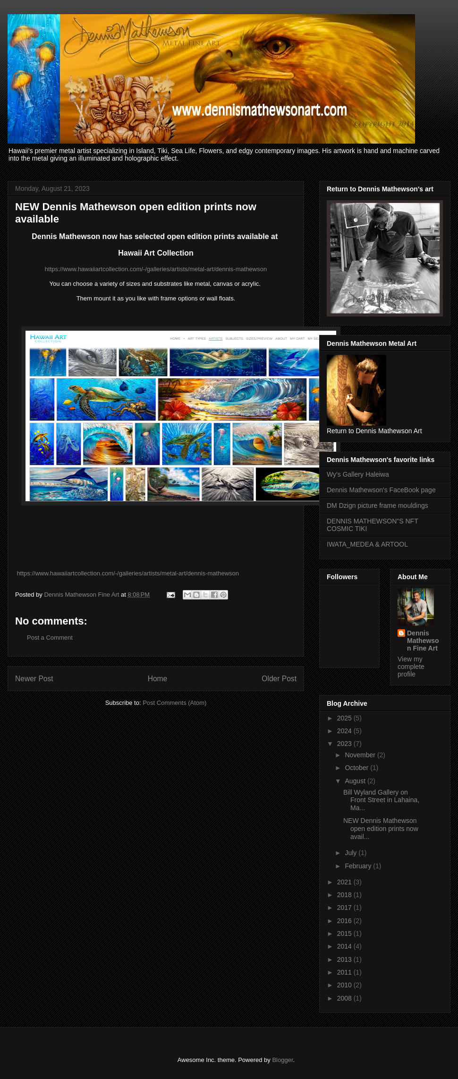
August (356, 781)
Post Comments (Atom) (174, 702)
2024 (345, 731)
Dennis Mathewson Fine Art (423, 640)
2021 (345, 882)
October (357, 767)
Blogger (282, 1059)
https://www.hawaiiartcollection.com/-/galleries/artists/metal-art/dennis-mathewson (156, 269)
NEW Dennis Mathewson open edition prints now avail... (380, 828)
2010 (345, 985)
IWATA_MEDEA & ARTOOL (367, 544)
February (359, 866)
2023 (345, 743)
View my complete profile (411, 666)
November (361, 755)
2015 (345, 933)
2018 (345, 895)
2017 (345, 907)
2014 (345, 946)
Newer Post (34, 679)
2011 (345, 972)
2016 (345, 921)
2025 (345, 718)
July (351, 852)
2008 (345, 998)
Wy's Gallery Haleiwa (358, 474)
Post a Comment (50, 637)
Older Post (279, 679)
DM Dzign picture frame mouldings (377, 505)
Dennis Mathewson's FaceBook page (381, 490)
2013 (345, 959)
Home (158, 679)
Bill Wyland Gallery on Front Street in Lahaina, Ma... (381, 800)
